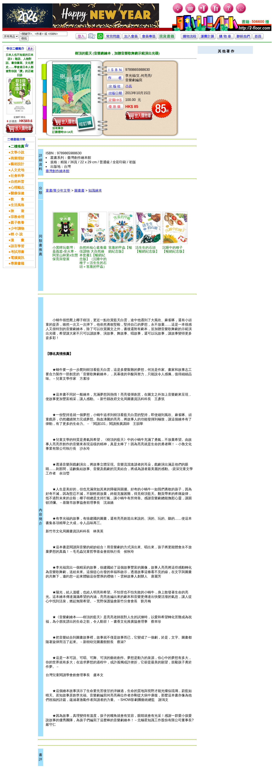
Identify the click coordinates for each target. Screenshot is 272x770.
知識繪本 (95, 190)
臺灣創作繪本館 (57, 171)
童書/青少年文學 (58, 190)
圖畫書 (79, 190)
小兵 (128, 86)
